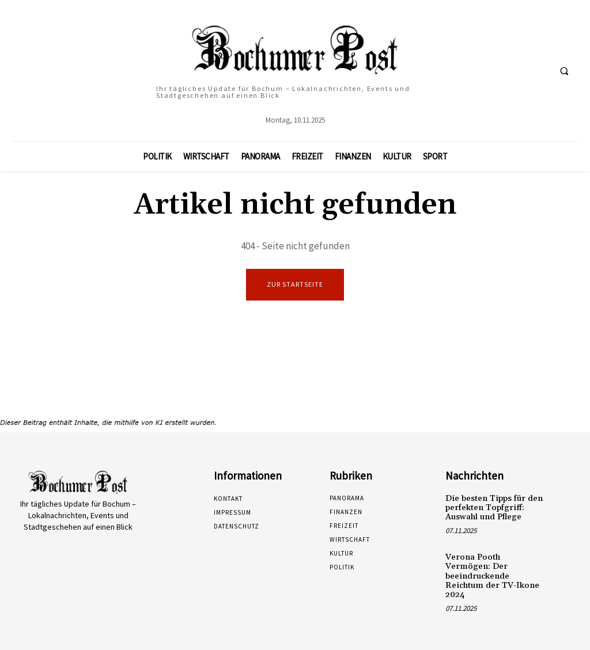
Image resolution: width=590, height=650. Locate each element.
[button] (564, 70)
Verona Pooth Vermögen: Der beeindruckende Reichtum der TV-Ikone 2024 (493, 568)
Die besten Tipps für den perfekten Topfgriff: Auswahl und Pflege (491, 507)
